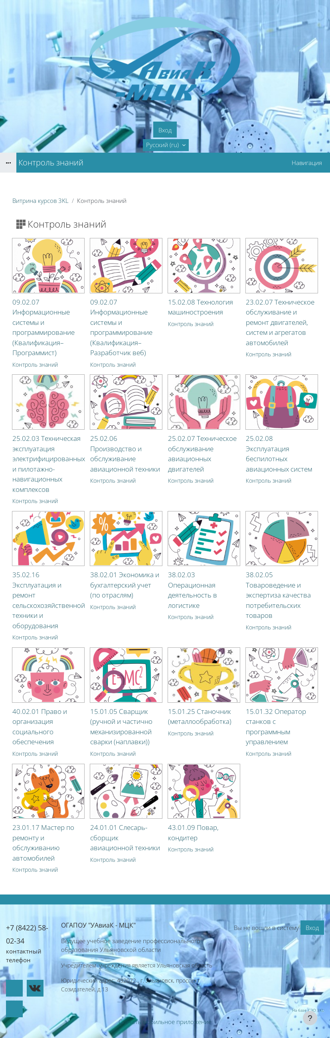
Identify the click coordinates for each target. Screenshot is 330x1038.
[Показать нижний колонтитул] (310, 1018)
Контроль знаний (35, 364)
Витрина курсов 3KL (40, 200)
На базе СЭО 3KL (308, 1010)
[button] (166, 145)
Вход (165, 130)
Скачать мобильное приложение (165, 1022)
